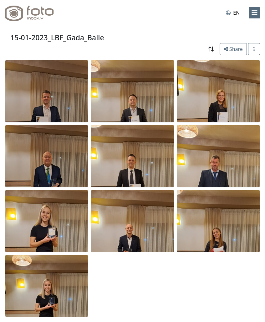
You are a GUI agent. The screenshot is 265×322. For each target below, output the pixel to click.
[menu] (254, 12)
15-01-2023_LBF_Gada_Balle (57, 37)
